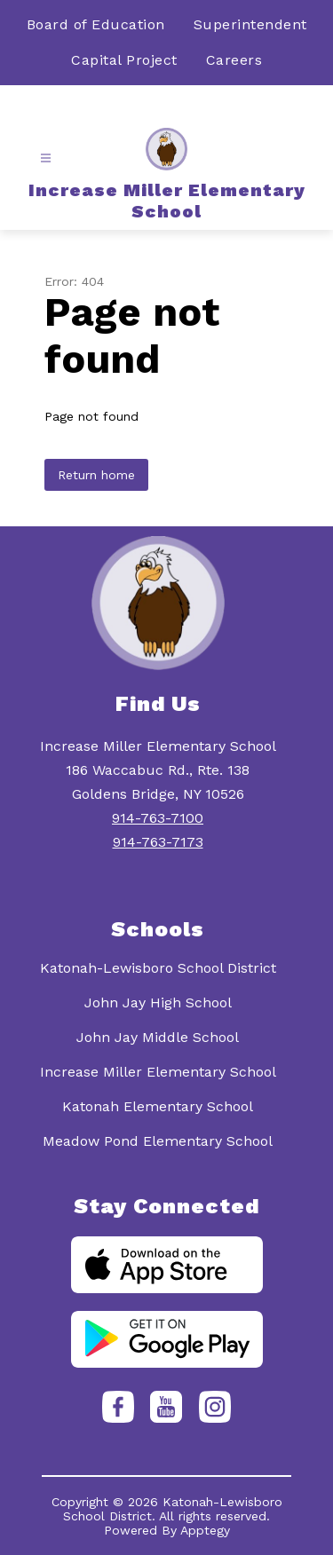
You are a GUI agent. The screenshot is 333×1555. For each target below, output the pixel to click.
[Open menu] (46, 158)
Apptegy (205, 1530)
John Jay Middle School (157, 1037)
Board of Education (96, 24)
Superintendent (250, 24)
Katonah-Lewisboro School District (158, 967)
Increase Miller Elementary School (158, 1071)
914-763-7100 (157, 817)
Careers (234, 59)
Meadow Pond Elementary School (158, 1141)
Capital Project (124, 59)
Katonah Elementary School (157, 1106)
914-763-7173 (158, 841)
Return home (96, 475)
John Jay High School (158, 1002)
